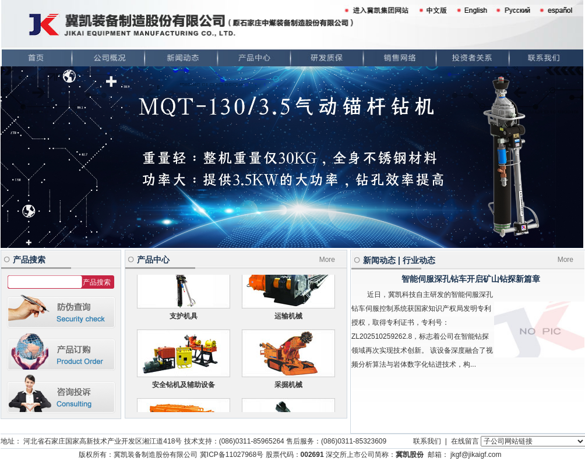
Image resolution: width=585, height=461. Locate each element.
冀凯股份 (410, 455)
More (327, 260)
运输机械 (288, 318)
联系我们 (427, 441)
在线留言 (465, 441)
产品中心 (153, 259)
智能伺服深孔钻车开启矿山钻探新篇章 (470, 278)
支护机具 (184, 318)
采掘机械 (288, 386)
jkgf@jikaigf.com (476, 455)
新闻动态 (379, 260)
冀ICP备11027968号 (231, 455)
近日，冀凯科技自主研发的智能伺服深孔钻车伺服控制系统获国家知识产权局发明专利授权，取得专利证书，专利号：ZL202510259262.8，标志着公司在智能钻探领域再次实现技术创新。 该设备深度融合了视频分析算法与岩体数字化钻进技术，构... (422, 329)
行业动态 (419, 260)
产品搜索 (29, 259)
